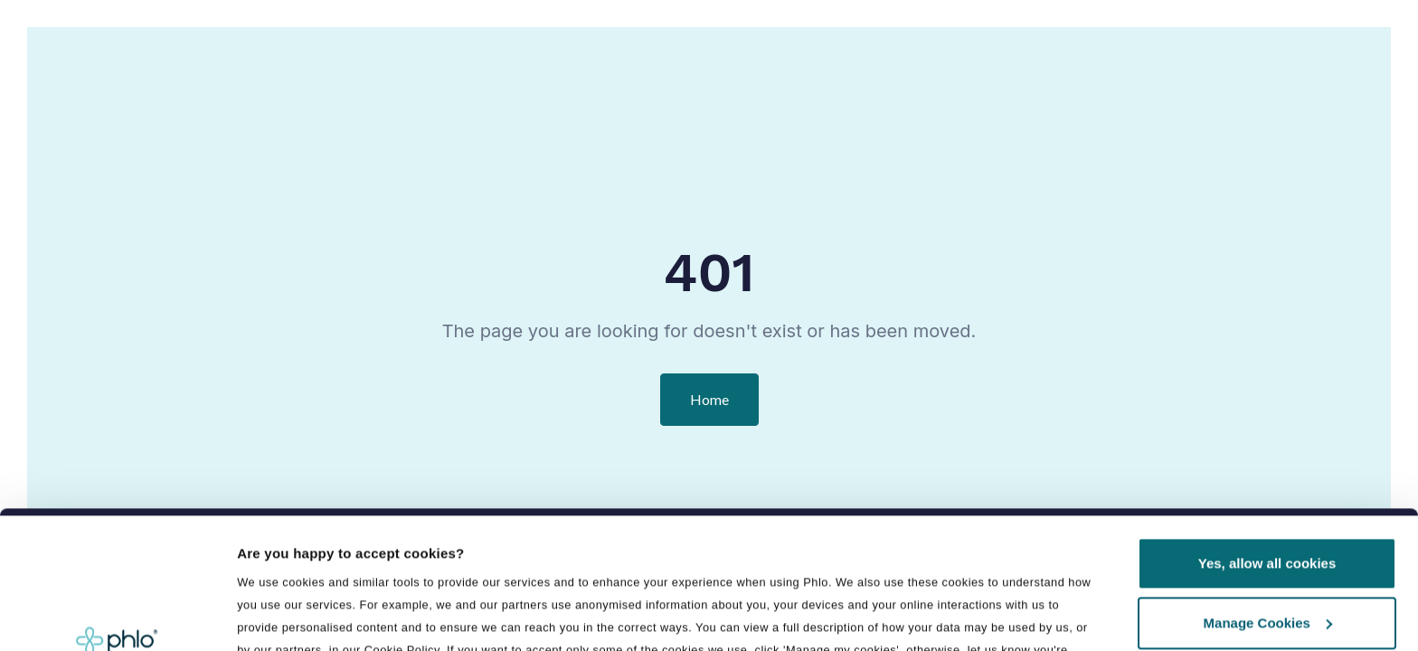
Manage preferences (306, 565)
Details (259, 615)
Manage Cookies (1268, 493)
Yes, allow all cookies (1267, 434)
